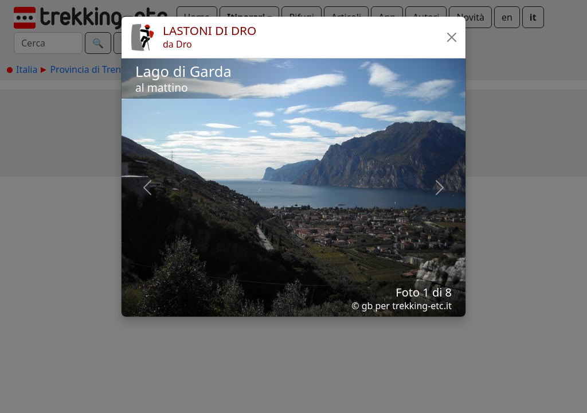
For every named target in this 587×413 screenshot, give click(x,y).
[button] (452, 37)
